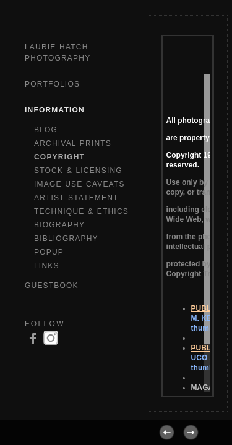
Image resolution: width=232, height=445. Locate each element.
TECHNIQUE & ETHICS (81, 211)
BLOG (46, 129)
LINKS (46, 265)
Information (55, 110)
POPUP (49, 252)
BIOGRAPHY (59, 225)
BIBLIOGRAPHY (66, 238)
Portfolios (52, 84)
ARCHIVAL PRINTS (72, 143)
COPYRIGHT (59, 157)
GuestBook (52, 285)
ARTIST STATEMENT (76, 197)
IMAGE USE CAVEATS (79, 184)
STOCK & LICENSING (78, 170)
